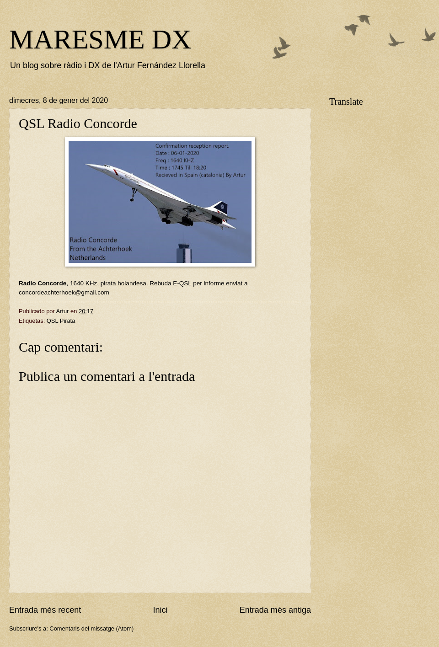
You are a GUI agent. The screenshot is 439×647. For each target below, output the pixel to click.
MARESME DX (100, 39)
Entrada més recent (45, 610)
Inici (160, 610)
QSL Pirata (61, 320)
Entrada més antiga (275, 610)
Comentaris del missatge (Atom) (91, 628)
